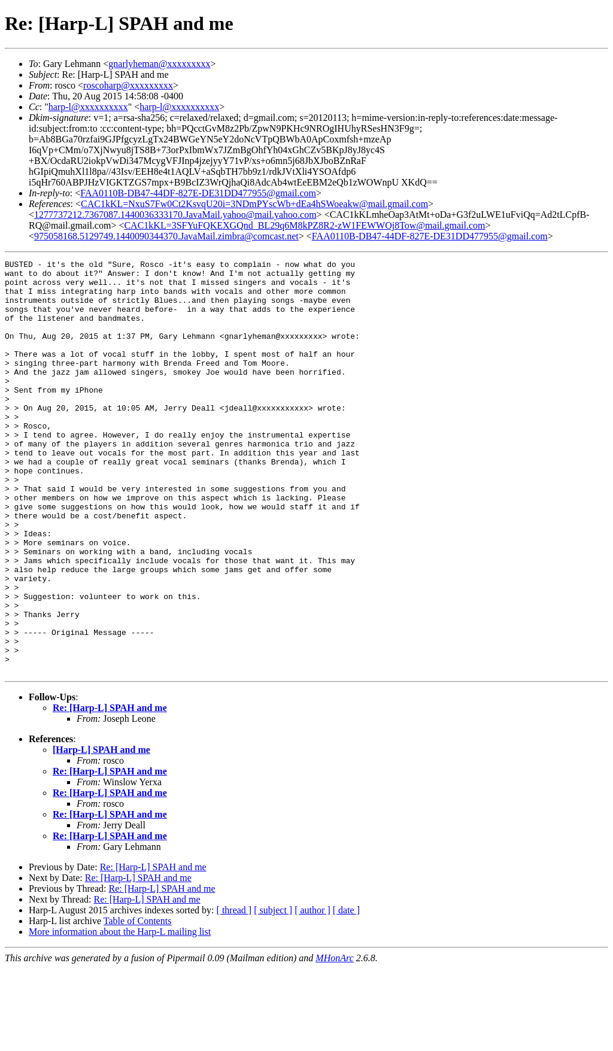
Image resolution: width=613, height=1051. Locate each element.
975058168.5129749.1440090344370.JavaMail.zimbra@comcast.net (166, 236)
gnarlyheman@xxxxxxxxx (159, 64)
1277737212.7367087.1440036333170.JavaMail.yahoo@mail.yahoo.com (175, 214)
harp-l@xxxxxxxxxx (88, 107)
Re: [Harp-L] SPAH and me (110, 790)
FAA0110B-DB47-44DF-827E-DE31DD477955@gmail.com (198, 193)
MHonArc (334, 1040)
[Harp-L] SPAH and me (101, 832)
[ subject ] (273, 993)
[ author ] (312, 993)
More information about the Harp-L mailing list (120, 1014)
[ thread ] (234, 993)
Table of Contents (138, 1003)
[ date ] (346, 993)
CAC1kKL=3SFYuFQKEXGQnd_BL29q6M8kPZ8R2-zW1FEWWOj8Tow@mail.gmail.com (304, 225)
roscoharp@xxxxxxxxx (128, 85)
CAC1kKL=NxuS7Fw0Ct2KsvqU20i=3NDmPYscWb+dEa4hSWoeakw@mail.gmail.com (254, 204)
